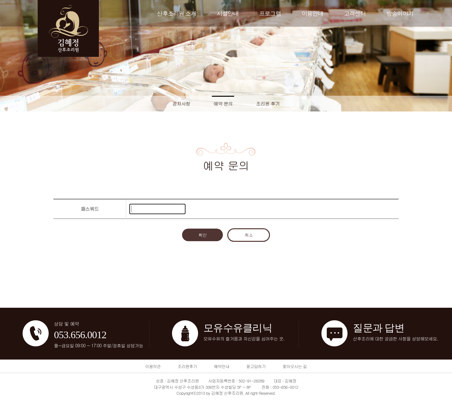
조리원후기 (187, 366)
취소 (249, 235)
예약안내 (221, 366)
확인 (202, 235)
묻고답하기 (256, 366)
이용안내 (312, 13)
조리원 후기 (268, 103)
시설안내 (228, 13)
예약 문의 (223, 103)
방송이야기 (399, 13)
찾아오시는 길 (294, 366)
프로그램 (270, 13)
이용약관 (153, 366)
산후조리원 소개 (176, 13)
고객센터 (355, 13)
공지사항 (181, 103)
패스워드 (90, 208)
